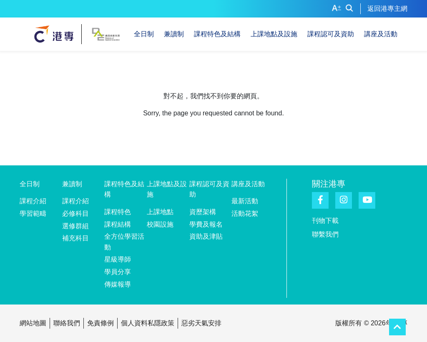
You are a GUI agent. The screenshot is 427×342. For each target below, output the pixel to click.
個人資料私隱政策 (147, 323)
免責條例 (100, 323)
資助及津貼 (206, 236)
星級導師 (117, 259)
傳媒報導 (117, 284)
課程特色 (117, 211)
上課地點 (160, 211)
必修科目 (75, 213)
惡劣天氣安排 (201, 323)
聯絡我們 (66, 323)
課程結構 (117, 224)
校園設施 (160, 224)
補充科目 (75, 238)
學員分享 (117, 271)
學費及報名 (206, 224)
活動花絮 (244, 213)
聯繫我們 (325, 234)
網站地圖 (33, 323)
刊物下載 (325, 220)
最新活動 (244, 201)
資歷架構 (202, 211)
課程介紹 (33, 201)
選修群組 (75, 226)
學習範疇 (33, 213)
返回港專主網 (387, 8)
